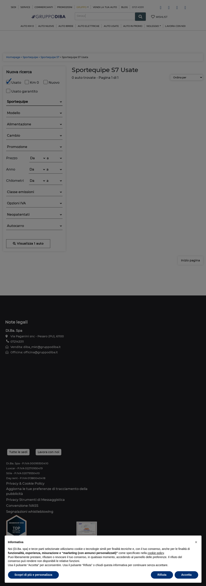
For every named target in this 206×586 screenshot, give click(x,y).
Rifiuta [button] (161, 574)
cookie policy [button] (156, 553)
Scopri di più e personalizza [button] (33, 574)
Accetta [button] (186, 574)
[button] (196, 542)
